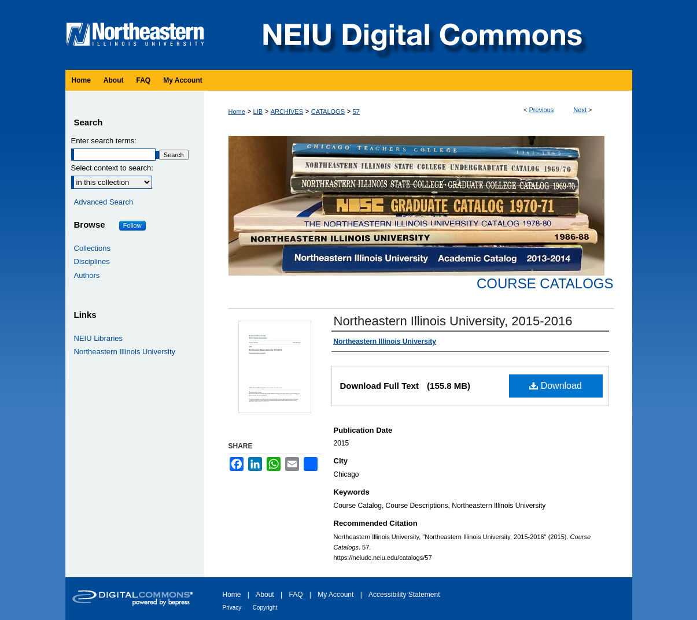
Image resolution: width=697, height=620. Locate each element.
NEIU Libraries (98, 338)
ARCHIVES (287, 111)
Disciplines (92, 261)
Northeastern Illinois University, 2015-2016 (453, 321)
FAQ (296, 595)
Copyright (265, 607)
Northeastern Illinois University (125, 351)
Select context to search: (112, 168)
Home (236, 111)
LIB (258, 111)
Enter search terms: (104, 140)
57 (356, 111)
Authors (87, 275)
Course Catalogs (545, 283)
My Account (335, 595)
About (265, 595)
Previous (541, 109)
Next (580, 109)
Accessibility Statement (404, 595)
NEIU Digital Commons (421, 35)
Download (555, 386)
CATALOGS (328, 111)
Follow (132, 225)
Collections (92, 248)
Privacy (232, 607)
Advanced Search (104, 202)
